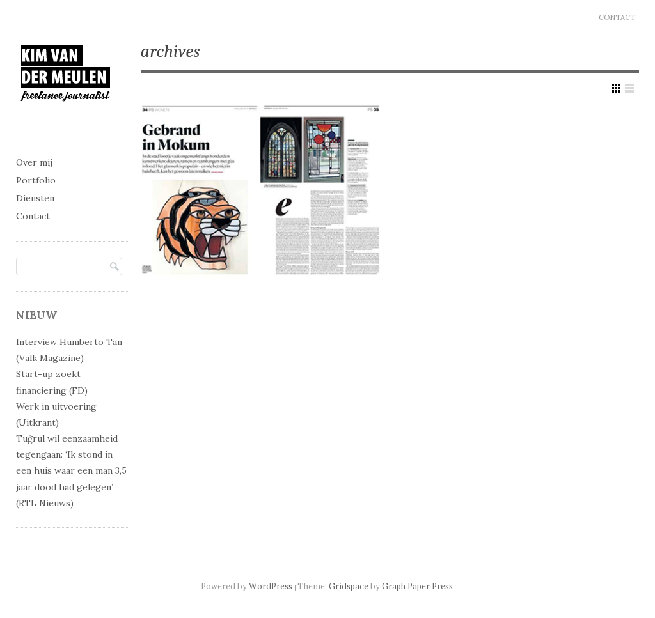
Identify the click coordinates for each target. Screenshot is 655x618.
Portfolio (36, 180)
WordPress (270, 586)
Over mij (34, 162)
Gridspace (348, 586)
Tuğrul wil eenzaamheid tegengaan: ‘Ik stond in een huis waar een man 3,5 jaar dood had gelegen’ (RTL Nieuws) (71, 471)
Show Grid (616, 88)
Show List (629, 88)
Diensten (35, 198)
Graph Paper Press (417, 586)
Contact (617, 17)
